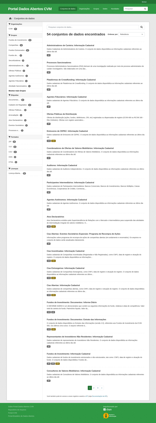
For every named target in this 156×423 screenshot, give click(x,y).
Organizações (84, 9)
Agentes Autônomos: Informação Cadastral (67, 200)
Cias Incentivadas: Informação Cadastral (65, 251)
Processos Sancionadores (59, 63)
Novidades (115, 9)
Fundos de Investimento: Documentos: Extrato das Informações (76, 319)
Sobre (105, 9)
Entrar (144, 2)
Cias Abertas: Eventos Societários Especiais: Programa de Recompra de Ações (83, 234)
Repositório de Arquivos (17, 410)
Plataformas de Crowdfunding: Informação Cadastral (71, 80)
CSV (53, 141)
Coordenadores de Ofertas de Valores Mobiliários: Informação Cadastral (80, 148)
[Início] (10, 18)
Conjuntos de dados (67, 9)
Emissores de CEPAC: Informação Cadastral (67, 131)
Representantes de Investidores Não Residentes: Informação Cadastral (80, 337)
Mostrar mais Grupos (17, 91)
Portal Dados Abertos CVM (30, 9)
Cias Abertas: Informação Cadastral (63, 285)
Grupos (96, 9)
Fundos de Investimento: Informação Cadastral (68, 354)
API (87, 396)
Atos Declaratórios (55, 217)
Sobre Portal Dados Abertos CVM (21, 407)
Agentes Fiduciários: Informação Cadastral (67, 97)
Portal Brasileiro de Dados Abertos (21, 416)
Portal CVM (12, 413)
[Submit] (145, 9)
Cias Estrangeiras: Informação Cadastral (65, 268)
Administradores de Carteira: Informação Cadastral (70, 45)
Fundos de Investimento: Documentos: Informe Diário (72, 302)
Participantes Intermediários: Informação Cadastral (70, 183)
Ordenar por (113, 34)
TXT (49, 141)
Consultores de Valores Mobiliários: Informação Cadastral (73, 371)
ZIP (49, 55)
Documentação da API (99, 396)
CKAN (107, 409)
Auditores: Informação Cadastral (62, 165)
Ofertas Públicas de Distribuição (62, 114)
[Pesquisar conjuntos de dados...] (136, 9)
